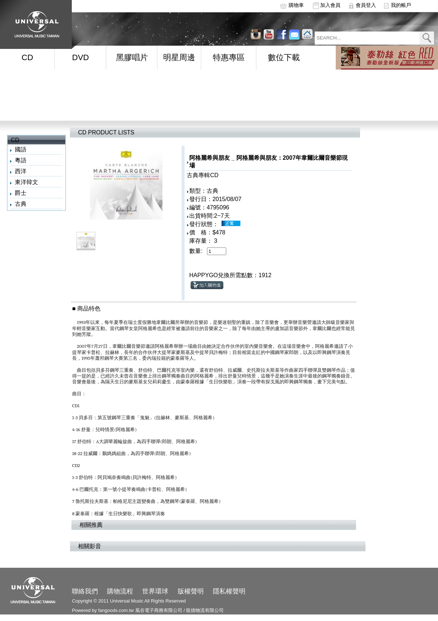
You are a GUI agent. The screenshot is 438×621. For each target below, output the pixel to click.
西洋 (20, 171)
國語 (20, 149)
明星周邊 (179, 57)
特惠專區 (229, 57)
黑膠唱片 (132, 57)
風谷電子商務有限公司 (158, 610)
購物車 (296, 5)
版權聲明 (191, 591)
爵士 (20, 193)
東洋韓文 (26, 182)
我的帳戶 (401, 5)
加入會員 (330, 5)
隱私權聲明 (229, 591)
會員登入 (366, 5)
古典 (20, 204)
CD (27, 57)
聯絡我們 (85, 591)
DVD (80, 57)
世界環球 (155, 591)
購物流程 (120, 591)
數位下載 (284, 57)
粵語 (20, 160)
